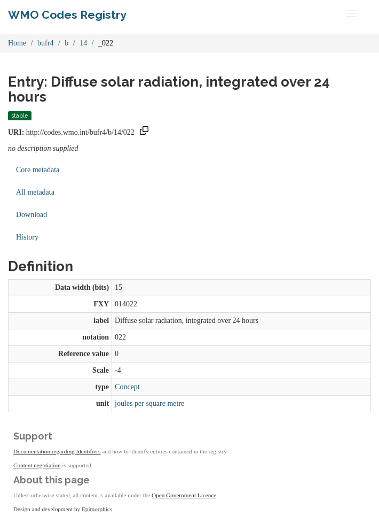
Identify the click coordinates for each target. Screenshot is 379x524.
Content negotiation (37, 465)
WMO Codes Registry (67, 14)
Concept (127, 387)
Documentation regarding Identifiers (56, 451)
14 (83, 43)
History (27, 237)
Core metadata (37, 170)
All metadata (35, 192)
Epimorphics (97, 509)
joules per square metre (149, 403)
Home (17, 43)
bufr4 (45, 43)
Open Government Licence (184, 495)
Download (31, 215)
